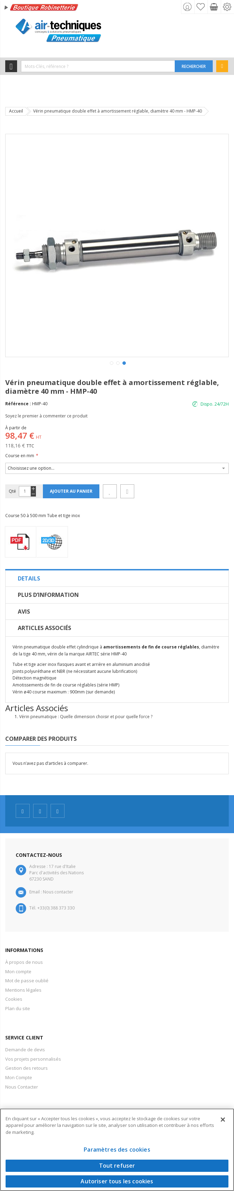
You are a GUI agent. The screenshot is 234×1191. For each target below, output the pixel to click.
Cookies (13, 999)
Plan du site (17, 1008)
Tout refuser (117, 1165)
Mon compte (18, 971)
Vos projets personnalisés (33, 1059)
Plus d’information (48, 595)
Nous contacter (58, 892)
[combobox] (98, 66)
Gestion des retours (26, 1068)
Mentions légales (23, 990)
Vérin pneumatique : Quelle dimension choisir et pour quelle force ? (85, 717)
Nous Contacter (21, 1087)
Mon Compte (18, 1077)
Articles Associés (44, 628)
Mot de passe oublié (26, 980)
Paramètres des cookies (117, 1149)
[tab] (117, 578)
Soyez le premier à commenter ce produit (46, 416)
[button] (111, 362)
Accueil (16, 111)
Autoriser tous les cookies (117, 1181)
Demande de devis (25, 1049)
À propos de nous (24, 962)
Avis (24, 611)
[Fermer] (223, 1119)
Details (29, 578)
